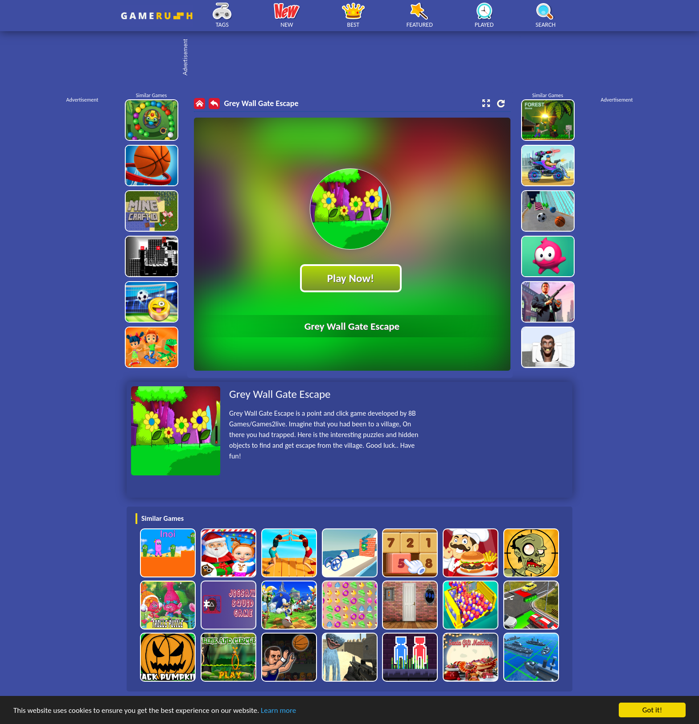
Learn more (278, 711)
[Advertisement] (354, 58)
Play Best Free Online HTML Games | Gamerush (156, 16)
